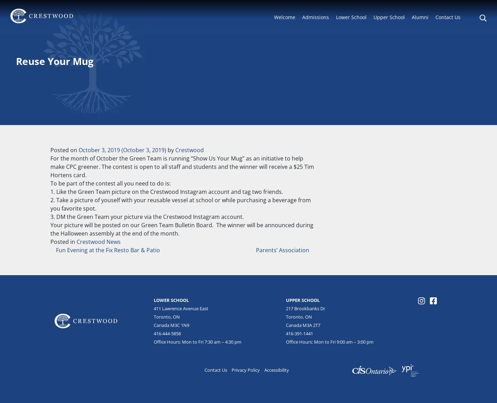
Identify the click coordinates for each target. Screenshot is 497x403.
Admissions (315, 17)
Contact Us (447, 17)
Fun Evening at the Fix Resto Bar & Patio (107, 250)
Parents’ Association (283, 250)
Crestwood (189, 150)
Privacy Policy (246, 370)
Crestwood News (99, 242)
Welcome (284, 17)
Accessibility (276, 370)
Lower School (351, 17)
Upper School (389, 17)
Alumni (420, 17)
